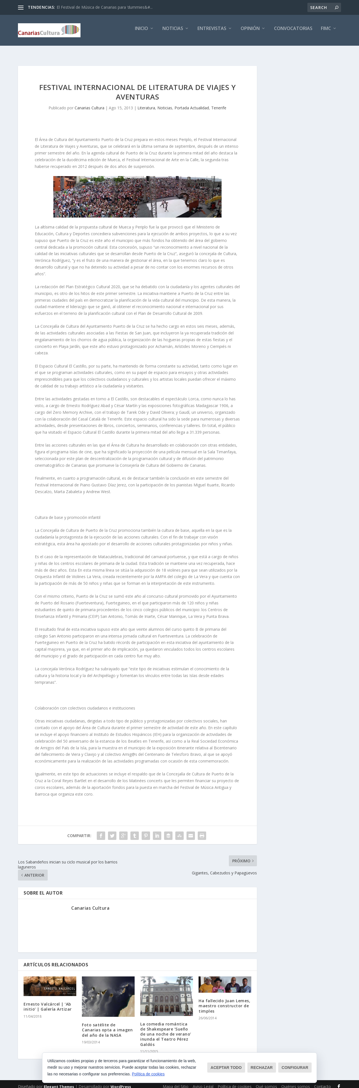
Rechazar (262, 1067)
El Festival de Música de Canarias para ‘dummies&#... (105, 7)
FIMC (326, 32)
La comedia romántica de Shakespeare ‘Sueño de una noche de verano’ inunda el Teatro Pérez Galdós (165, 1029)
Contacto (322, 1081)
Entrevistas (211, 32)
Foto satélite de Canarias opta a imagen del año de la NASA (107, 1024)
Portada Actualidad (191, 102)
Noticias (172, 32)
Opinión (250, 32)
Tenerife (218, 102)
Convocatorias (293, 32)
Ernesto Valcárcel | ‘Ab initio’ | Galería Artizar (48, 1001)
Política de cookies (148, 1074)
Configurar (295, 1067)
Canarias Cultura (89, 102)
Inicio (141, 32)
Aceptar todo (226, 1067)
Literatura (146, 102)
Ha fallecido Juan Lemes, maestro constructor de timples (224, 1000)
